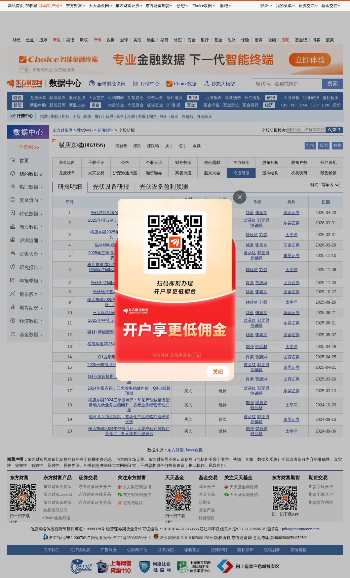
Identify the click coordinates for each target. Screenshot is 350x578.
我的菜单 (284, 5)
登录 (264, 5)
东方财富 (74, 5)
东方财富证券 (127, 5)
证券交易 (307, 5)
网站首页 (16, 5)
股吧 (224, 5)
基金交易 (329, 5)
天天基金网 (99, 5)
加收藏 (31, 5)
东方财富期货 (158, 5)
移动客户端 (49, 5)
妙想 (181, 5)
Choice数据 (202, 5)
